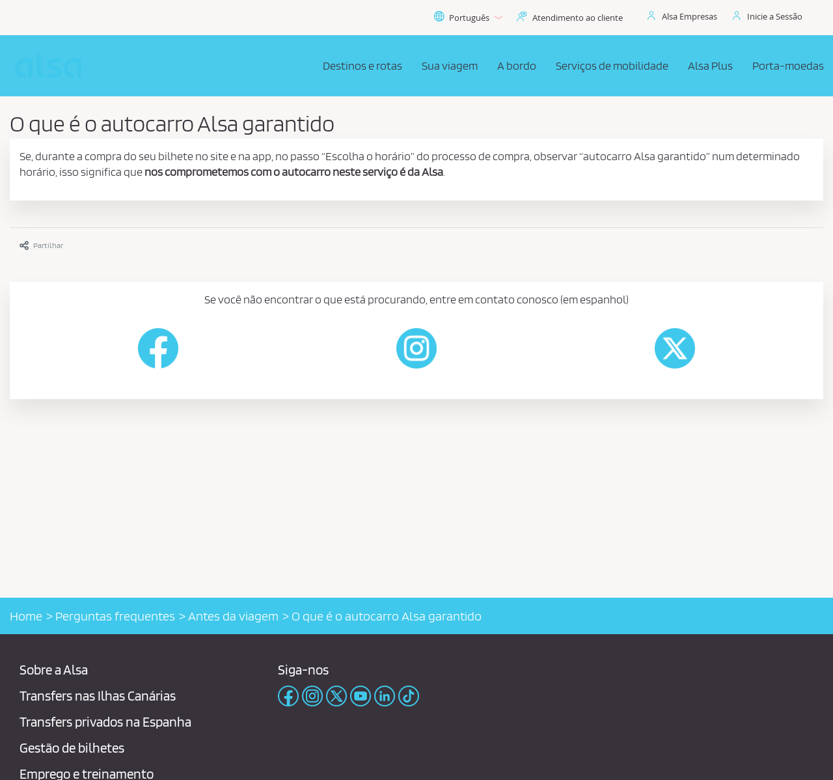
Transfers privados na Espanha (105, 722)
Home (26, 616)
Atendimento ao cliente (577, 17)
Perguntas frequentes (115, 616)
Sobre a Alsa (54, 670)
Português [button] (467, 17)
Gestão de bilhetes (72, 748)
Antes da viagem (233, 616)
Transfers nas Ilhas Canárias (98, 696)
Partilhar (41, 245)
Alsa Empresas (689, 16)
